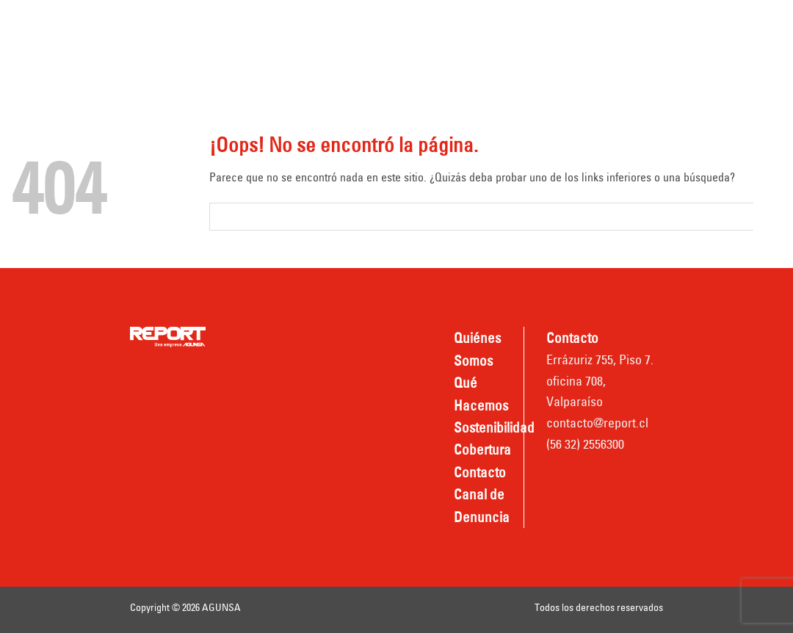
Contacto (245, 63)
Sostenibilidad (487, 24)
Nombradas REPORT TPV (503, 63)
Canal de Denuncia (351, 63)
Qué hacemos (381, 24)
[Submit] (767, 216)
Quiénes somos (262, 24)
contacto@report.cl (597, 422)
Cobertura (583, 24)
